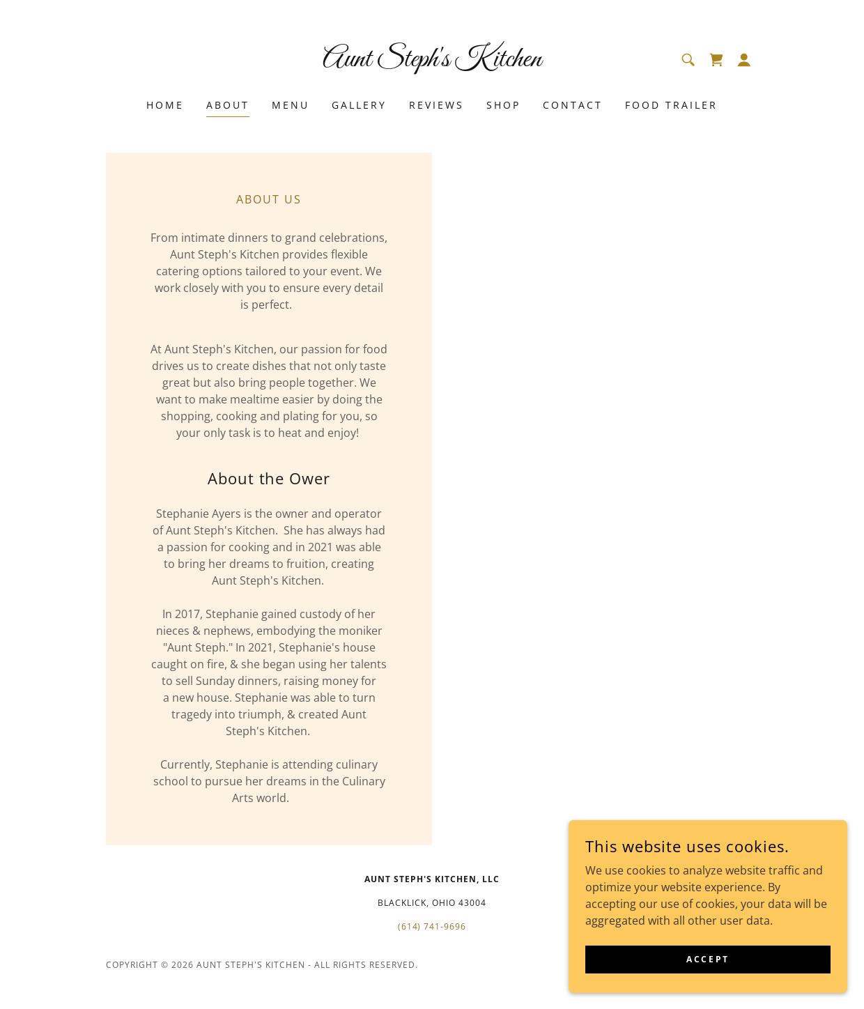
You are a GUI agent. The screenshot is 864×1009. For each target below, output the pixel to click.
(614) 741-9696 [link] (432, 926)
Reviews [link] (436, 104)
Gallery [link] (359, 104)
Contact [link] (573, 104)
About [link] (227, 104)
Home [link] (165, 104)
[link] (432, 62)
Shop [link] (503, 104)
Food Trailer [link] (671, 104)
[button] (744, 60)
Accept (707, 959)
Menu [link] (290, 104)
